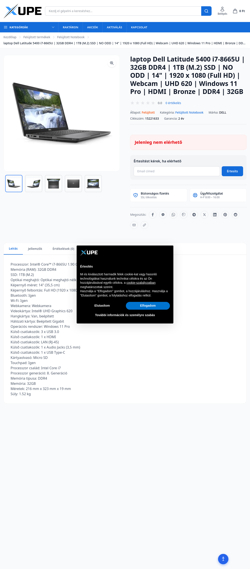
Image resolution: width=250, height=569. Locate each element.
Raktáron (70, 27)
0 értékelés (173, 103)
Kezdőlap (9, 37)
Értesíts (232, 171)
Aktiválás (114, 27)
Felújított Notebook (71, 37)
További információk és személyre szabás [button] (125, 315)
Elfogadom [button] (148, 305)
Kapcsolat (139, 27)
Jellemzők (35, 249)
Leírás (13, 248)
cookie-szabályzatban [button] (141, 282)
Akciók (92, 27)
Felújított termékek (36, 37)
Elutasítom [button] (102, 305)
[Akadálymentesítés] (223, 559)
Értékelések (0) (63, 249)
